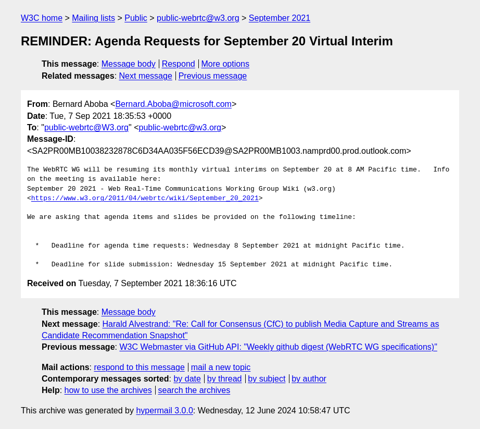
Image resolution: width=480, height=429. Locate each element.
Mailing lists (93, 18)
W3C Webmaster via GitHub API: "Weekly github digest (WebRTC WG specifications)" (278, 346)
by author (309, 378)
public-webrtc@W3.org (86, 127)
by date (186, 378)
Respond (178, 63)
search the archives (194, 390)
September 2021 (279, 18)
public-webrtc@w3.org (198, 18)
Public (135, 18)
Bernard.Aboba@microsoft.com (173, 104)
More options (225, 63)
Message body (129, 63)
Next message (145, 75)
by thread (224, 378)
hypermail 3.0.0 (164, 410)
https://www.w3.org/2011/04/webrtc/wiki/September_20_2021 (145, 198)
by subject (266, 378)
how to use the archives (108, 390)
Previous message (213, 75)
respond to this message (139, 367)
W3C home (41, 18)
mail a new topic (221, 367)
